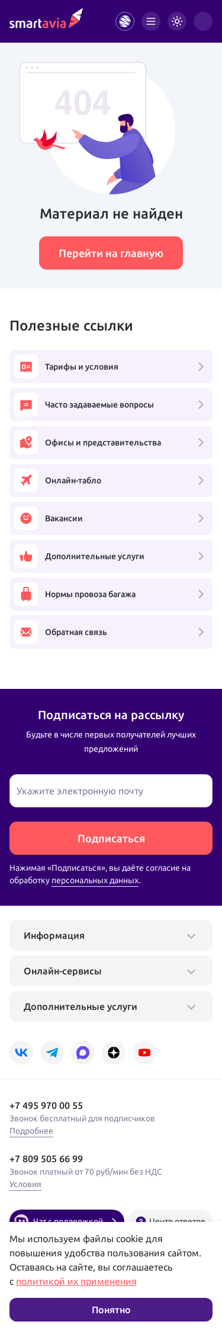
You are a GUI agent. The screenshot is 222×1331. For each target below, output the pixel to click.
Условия (25, 1184)
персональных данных (95, 880)
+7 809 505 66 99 (46, 1159)
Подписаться (111, 838)
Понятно (111, 1310)
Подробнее (31, 1131)
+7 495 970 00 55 (46, 1105)
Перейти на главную (111, 252)
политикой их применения (76, 1281)
